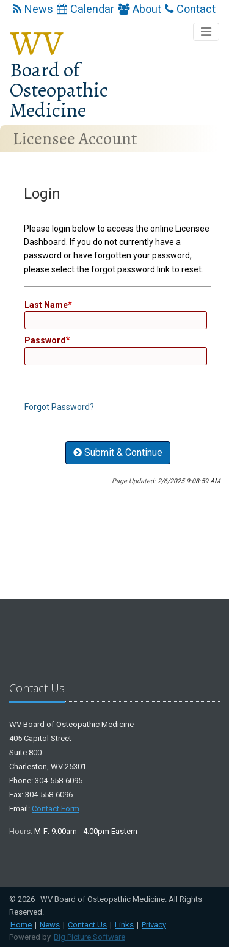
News (33, 8)
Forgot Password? (59, 407)
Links (124, 924)
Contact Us (87, 924)
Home (21, 924)
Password (45, 340)
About (139, 8)
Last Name (46, 305)
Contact (190, 8)
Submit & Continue (117, 452)
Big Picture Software (89, 937)
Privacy (154, 924)
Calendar (85, 8)
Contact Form (55, 808)
